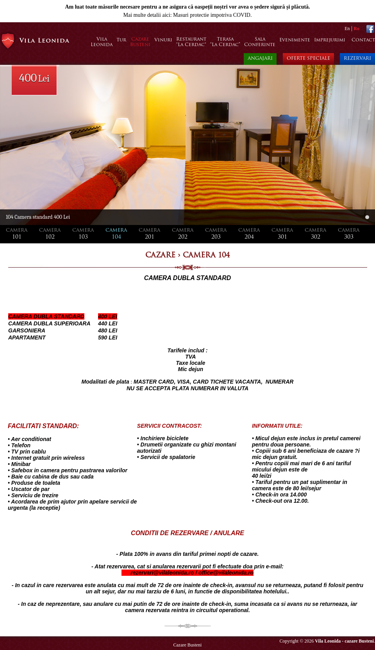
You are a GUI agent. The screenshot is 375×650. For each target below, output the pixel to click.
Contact (363, 40)
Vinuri (163, 40)
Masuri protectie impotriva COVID (211, 15)
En (347, 28)
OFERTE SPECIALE (308, 58)
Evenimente (294, 40)
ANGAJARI (260, 58)
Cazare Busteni (187, 645)
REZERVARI (357, 58)
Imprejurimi (329, 40)
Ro (356, 28)
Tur (121, 40)
